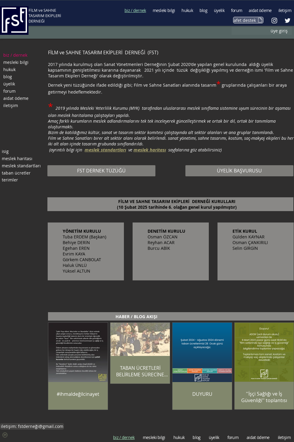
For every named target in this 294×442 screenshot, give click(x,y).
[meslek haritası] (21, 158)
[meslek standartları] (21, 166)
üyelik (9, 84)
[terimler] (21, 180)
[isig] (21, 151)
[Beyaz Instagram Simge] (274, 20)
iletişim (10, 105)
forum (9, 91)
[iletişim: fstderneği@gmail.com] (32, 426)
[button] (5, 435)
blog (7, 76)
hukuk (9, 69)
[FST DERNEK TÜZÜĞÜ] (101, 170)
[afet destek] (248, 20)
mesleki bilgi (15, 62)
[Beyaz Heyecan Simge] (287, 20)
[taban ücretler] (21, 173)
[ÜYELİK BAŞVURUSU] (239, 170)
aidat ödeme (15, 98)
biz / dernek (15, 55)
